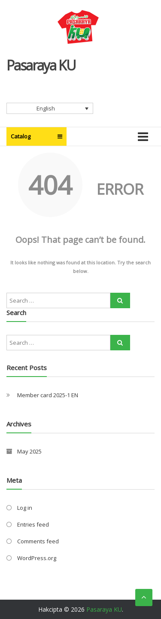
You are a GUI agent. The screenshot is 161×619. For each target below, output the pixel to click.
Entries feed (33, 524)
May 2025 (29, 451)
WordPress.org (36, 558)
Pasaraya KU (41, 65)
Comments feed (38, 541)
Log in (24, 508)
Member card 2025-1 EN (47, 395)
